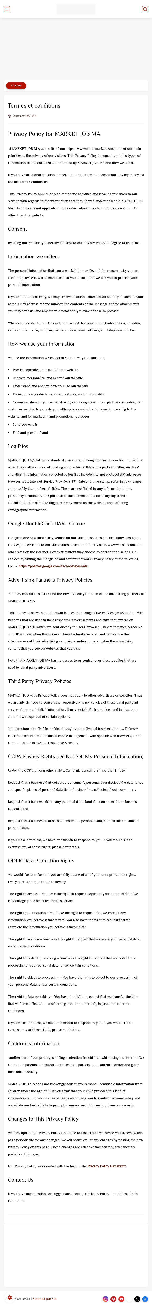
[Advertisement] (76, 49)
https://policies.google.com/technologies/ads (53, 566)
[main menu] (7, 9)
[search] (145, 9)
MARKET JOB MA (45, 1299)
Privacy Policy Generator (107, 1166)
